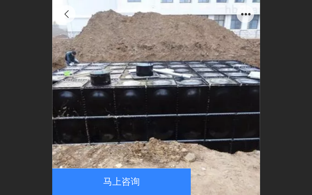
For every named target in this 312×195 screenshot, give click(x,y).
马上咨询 (121, 182)
